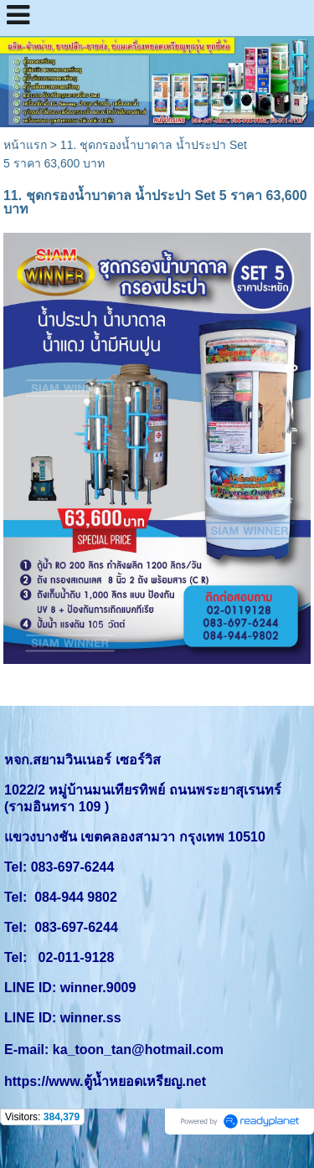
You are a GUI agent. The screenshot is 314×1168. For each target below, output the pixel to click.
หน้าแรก (25, 145)
